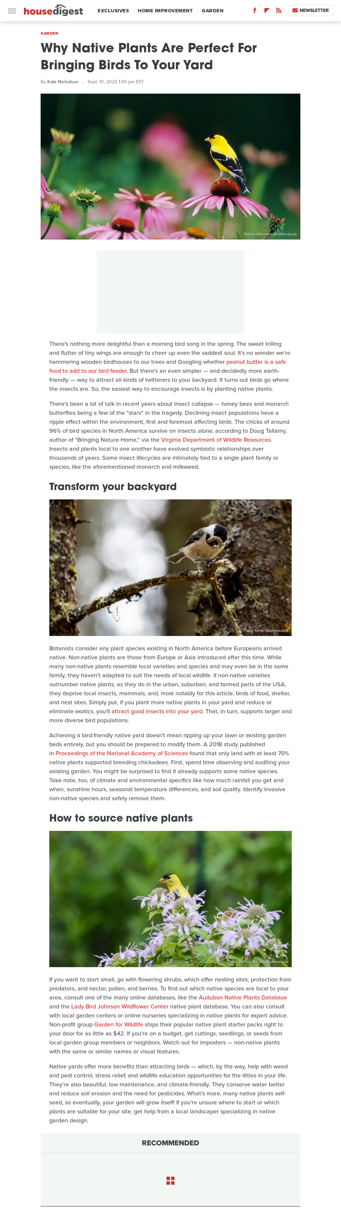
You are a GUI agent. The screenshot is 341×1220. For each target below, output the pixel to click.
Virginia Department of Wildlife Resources (216, 439)
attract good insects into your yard (157, 711)
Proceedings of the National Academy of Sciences (122, 753)
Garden (212, 10)
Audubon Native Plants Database (243, 997)
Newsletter (310, 10)
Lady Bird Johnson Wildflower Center (120, 1006)
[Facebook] (254, 11)
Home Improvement (165, 10)
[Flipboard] (266, 11)
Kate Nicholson (63, 81)
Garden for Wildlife (118, 1024)
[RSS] (278, 11)
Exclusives (113, 10)
